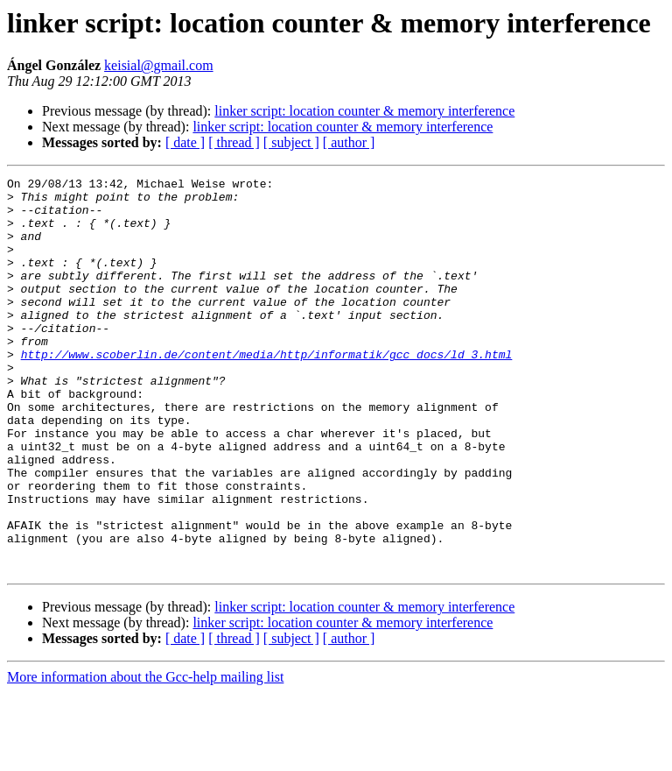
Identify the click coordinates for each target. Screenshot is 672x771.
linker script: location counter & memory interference (364, 110)
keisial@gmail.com (158, 65)
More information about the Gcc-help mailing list (145, 755)
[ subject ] (291, 142)
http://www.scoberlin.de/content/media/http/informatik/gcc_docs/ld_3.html (267, 391)
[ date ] (185, 142)
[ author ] (349, 142)
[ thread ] (234, 142)
